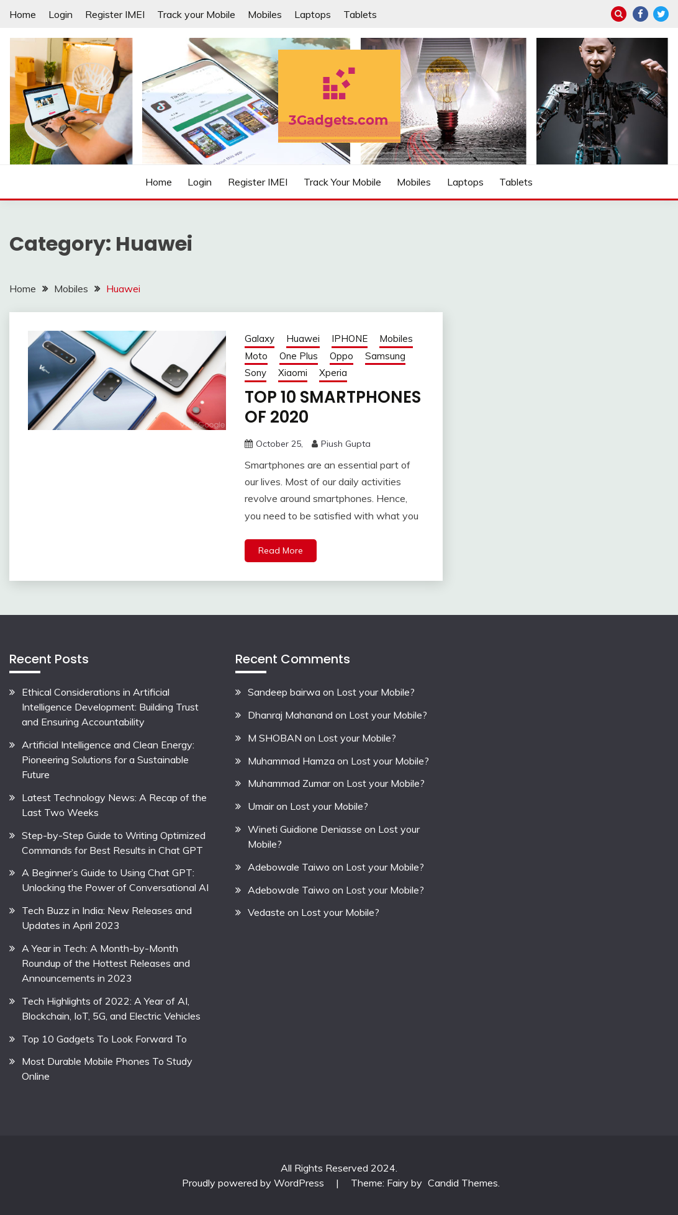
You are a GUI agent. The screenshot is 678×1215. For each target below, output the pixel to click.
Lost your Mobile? (376, 692)
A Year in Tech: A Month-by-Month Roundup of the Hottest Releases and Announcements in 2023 (106, 963)
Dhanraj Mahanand (290, 715)
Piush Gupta (346, 443)
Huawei (303, 338)
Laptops (312, 14)
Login (60, 14)
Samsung (385, 356)
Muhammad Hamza (291, 761)
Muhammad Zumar (289, 783)
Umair (261, 806)
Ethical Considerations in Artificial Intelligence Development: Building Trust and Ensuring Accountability (110, 707)
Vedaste (266, 912)
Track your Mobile (196, 14)
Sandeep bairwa (284, 692)
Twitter (661, 14)
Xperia (333, 373)
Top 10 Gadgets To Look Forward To (104, 1039)
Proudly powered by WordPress (254, 1183)
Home (22, 14)
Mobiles (265, 14)
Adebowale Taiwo (289, 867)
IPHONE (350, 338)
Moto (256, 356)
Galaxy (259, 338)
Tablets (360, 14)
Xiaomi (292, 373)
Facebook (640, 14)
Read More (280, 550)
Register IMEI (115, 14)
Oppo (341, 356)
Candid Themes (463, 1183)
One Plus (298, 356)
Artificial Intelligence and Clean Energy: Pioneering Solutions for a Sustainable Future (108, 759)
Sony (255, 373)
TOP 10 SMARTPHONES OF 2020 (333, 407)
